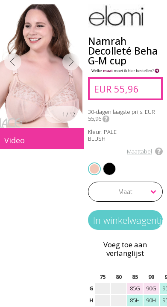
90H (151, 300)
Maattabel (139, 151)
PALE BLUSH (95, 168)
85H (135, 300)
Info (106, 119)
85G (135, 288)
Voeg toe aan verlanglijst (125, 249)
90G (151, 288)
